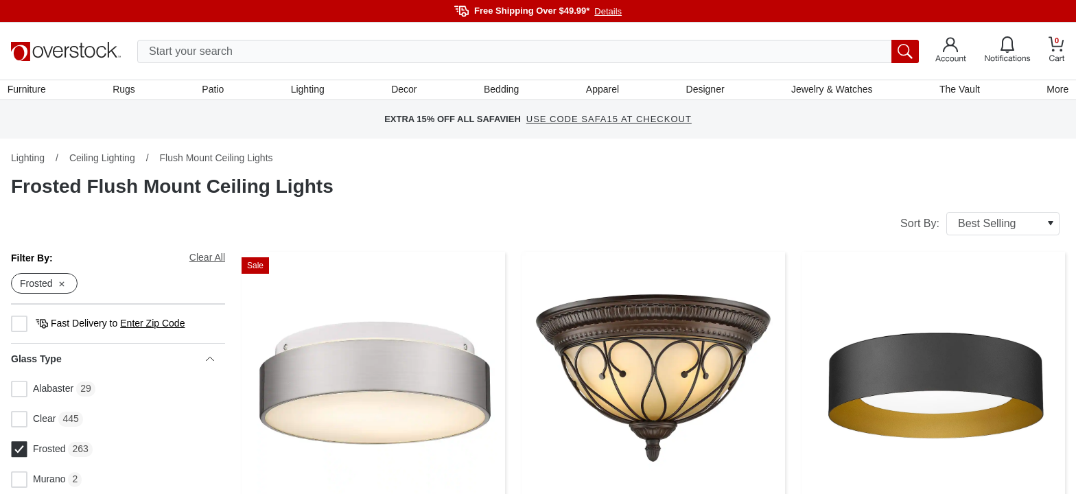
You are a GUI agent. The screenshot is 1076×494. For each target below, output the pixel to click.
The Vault (957, 91)
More (1054, 91)
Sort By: (980, 227)
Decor (404, 91)
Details (608, 11)
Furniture (30, 91)
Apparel (601, 91)
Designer (703, 91)
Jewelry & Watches (830, 91)
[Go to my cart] (1057, 51)
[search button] (905, 51)
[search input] (528, 51)
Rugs (126, 91)
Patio (215, 91)
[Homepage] (66, 51)
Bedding (501, 91)
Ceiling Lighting (102, 161)
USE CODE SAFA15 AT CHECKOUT (609, 123)
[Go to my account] (950, 51)
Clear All (207, 260)
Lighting (309, 91)
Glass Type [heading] (112, 362)
